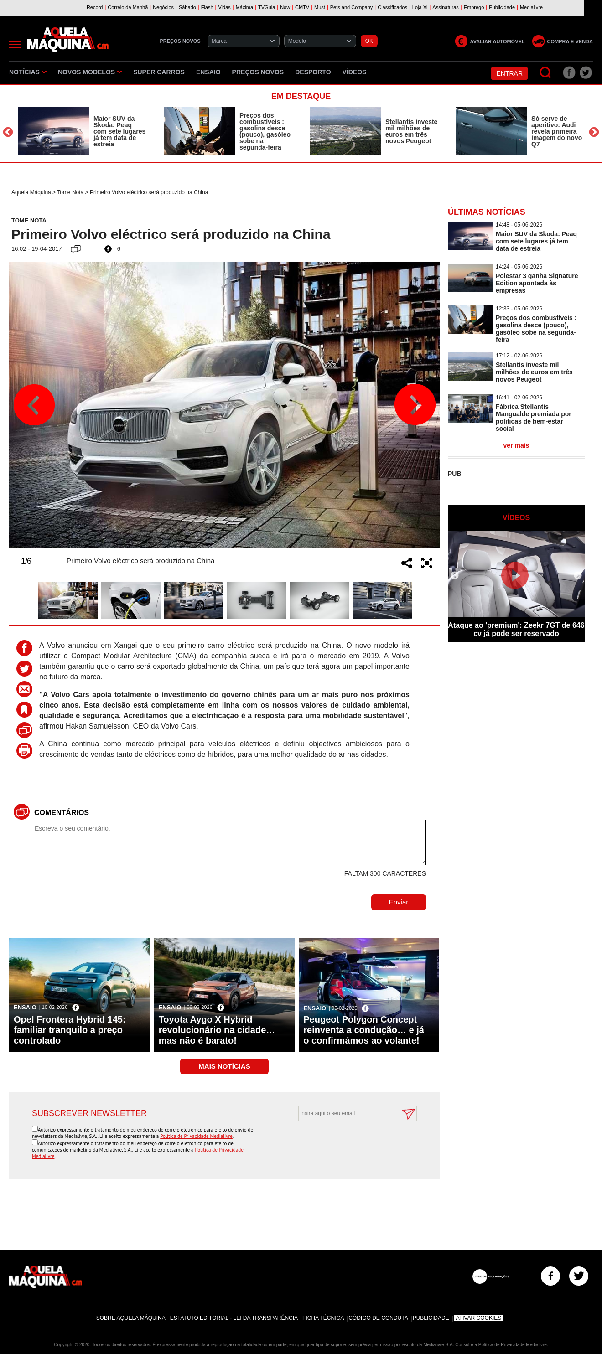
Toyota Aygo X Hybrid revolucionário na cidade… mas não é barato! (217, 1029)
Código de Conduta (378, 1318)
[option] (82, 131)
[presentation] (347, 1143)
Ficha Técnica (323, 1318)
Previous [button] (8, 132)
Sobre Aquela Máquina (131, 1318)
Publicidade (431, 1318)
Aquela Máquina (31, 192)
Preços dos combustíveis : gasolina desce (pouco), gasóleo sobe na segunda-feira (265, 131)
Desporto (313, 72)
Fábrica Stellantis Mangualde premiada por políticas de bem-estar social (533, 417)
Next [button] (594, 132)
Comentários (61, 813)
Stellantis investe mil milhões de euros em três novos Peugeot (411, 131)
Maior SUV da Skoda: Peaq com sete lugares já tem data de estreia (119, 131)
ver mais (516, 445)
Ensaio (208, 72)
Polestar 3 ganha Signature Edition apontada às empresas (537, 283)
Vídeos (355, 72)
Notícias (28, 72)
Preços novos (258, 72)
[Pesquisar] (545, 72)
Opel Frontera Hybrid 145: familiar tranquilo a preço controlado (70, 1029)
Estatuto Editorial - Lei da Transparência (234, 1318)
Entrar (509, 73)
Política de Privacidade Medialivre (196, 1136)
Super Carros (159, 72)
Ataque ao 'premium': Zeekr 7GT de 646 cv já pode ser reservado (516, 629)
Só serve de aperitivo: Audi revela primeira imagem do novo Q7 (556, 131)
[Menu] (15, 44)
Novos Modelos (90, 72)
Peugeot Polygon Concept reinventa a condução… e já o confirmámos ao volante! (363, 1029)
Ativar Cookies (479, 1318)
